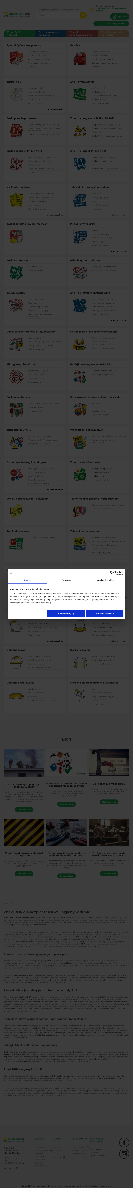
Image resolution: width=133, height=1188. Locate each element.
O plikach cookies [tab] (105, 580)
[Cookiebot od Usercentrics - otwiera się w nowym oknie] (112, 573)
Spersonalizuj (66, 614)
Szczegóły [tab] (66, 580)
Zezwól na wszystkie (104, 614)
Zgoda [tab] (27, 580)
